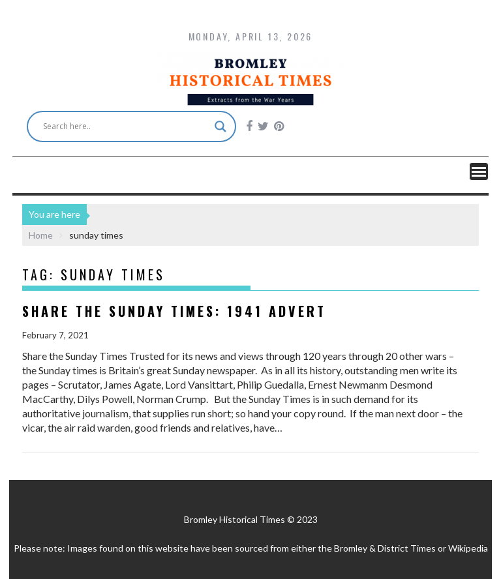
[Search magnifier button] (220, 126)
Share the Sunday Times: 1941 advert (174, 311)
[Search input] (125, 126)
